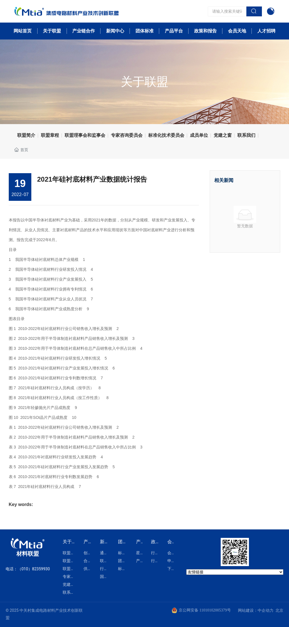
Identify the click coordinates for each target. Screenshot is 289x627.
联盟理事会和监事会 (85, 135)
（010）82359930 (33, 569)
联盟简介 (26, 135)
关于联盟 (144, 82)
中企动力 (265, 610)
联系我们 (246, 135)
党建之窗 (223, 135)
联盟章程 (50, 135)
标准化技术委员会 (166, 135)
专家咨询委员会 (127, 135)
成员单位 (199, 135)
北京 (279, 610)
